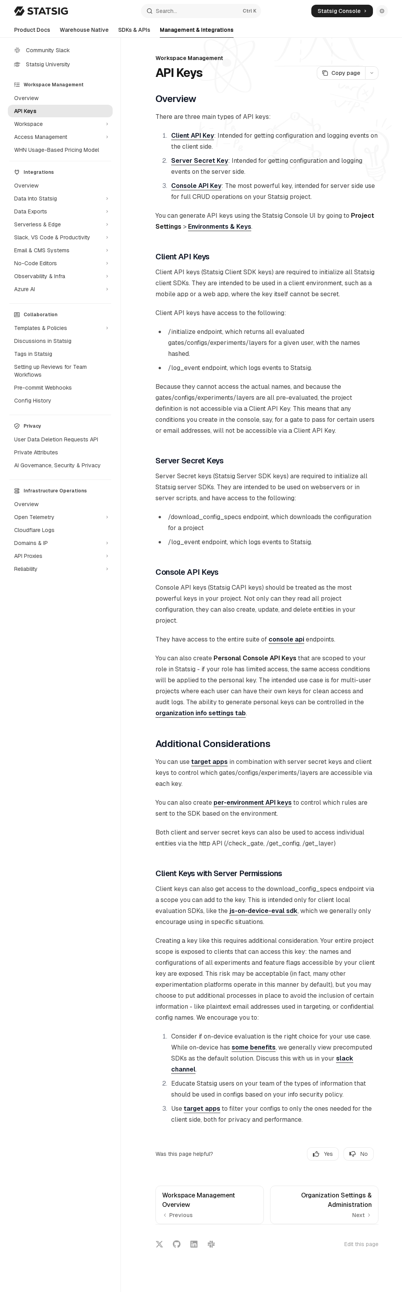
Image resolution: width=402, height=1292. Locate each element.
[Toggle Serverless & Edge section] (60, 224)
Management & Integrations (197, 32)
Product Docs (32, 32)
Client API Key (192, 135)
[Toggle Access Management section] (60, 137)
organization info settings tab (200, 713)
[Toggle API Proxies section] (60, 556)
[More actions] (371, 73)
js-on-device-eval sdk (263, 911)
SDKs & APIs (134, 32)
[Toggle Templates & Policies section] (60, 328)
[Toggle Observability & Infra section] (60, 276)
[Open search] (201, 11)
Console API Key (196, 186)
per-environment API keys (253, 802)
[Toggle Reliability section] (60, 569)
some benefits (254, 1047)
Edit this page (361, 1244)
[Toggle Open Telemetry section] (60, 517)
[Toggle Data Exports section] (60, 211)
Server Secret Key (199, 161)
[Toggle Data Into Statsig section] (60, 198)
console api (286, 639)
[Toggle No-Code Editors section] (60, 263)
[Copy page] (341, 73)
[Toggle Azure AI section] (60, 289)
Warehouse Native (84, 32)
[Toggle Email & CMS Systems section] (60, 250)
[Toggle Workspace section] (60, 124)
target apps (209, 762)
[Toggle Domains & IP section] (60, 543)
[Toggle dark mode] (382, 11)
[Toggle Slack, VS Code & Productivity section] (60, 237)
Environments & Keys (219, 226)
